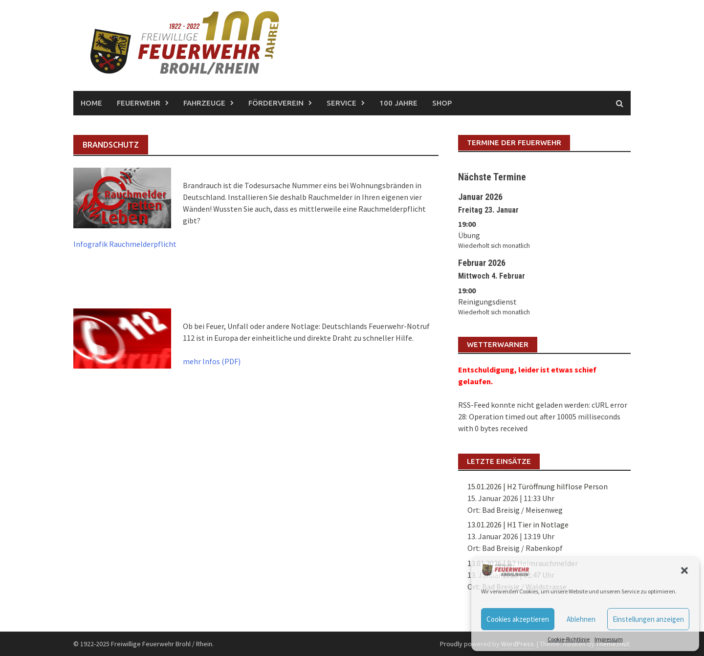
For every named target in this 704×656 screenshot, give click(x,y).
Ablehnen (581, 619)
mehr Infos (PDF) (212, 361)
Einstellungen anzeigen (648, 619)
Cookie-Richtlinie (569, 639)
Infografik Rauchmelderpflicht (124, 244)
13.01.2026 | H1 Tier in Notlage (518, 524)
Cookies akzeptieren (517, 619)
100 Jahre (398, 103)
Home (91, 103)
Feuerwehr (138, 103)
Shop (442, 103)
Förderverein (276, 103)
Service (341, 103)
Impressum (608, 639)
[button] (684, 570)
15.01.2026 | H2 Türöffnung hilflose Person (537, 486)
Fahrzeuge (204, 103)
